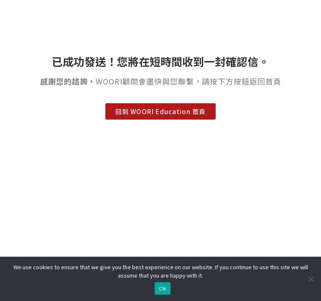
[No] (310, 279)
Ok (162, 289)
